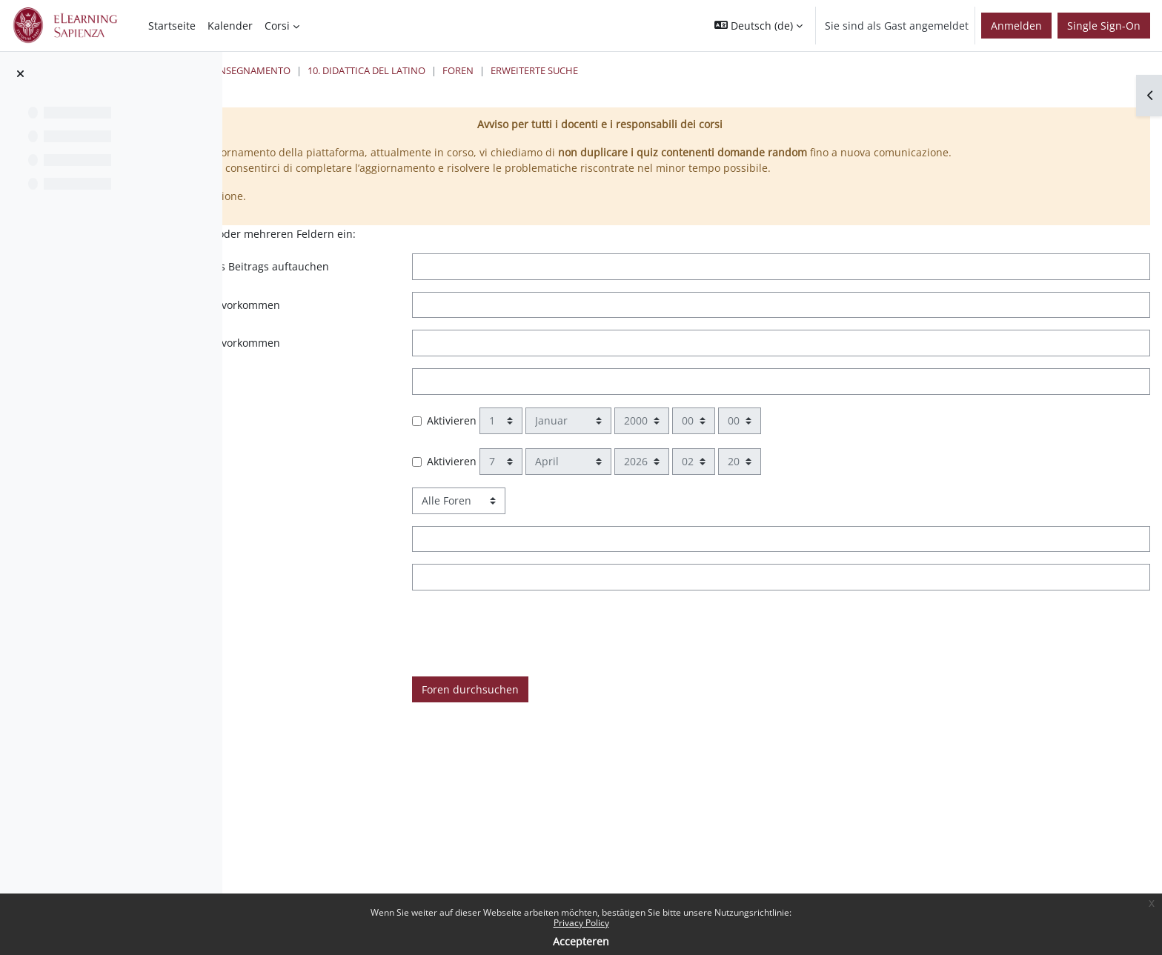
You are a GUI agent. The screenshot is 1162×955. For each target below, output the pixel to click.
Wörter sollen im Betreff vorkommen (380, 571)
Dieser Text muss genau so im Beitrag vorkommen (414, 337)
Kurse (383, 70)
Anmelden (1016, 26)
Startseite (326, 70)
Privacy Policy (581, 922)
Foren (716, 70)
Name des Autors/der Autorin (363, 609)
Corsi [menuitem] (277, 26)
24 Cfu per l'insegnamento (482, 70)
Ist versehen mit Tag (340, 647)
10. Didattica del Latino (625, 70)
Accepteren (581, 941)
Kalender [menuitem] (230, 26)
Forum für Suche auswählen (360, 532)
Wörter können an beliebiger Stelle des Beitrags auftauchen (409, 291)
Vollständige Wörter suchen (358, 413)
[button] (758, 25)
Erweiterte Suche (793, 70)
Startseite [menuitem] (172, 26)
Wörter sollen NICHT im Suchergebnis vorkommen (414, 375)
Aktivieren (623, 452)
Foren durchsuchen (642, 721)
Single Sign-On (1104, 26)
